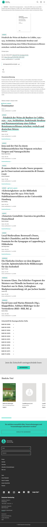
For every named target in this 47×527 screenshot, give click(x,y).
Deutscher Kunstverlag (25, 524)
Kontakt (3, 510)
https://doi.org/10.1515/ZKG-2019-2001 (14, 57)
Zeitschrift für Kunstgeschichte (16, 7)
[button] (3, 69)
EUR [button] (4, 448)
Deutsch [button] (4, 453)
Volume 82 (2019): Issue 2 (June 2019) (32, 7)
